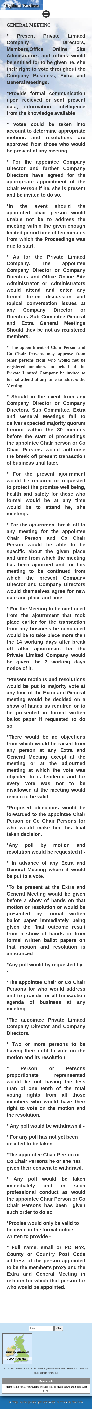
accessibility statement (70, 1402)
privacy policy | (47, 1402)
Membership (46, 1381)
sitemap (13, 1402)
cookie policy (28, 1402)
